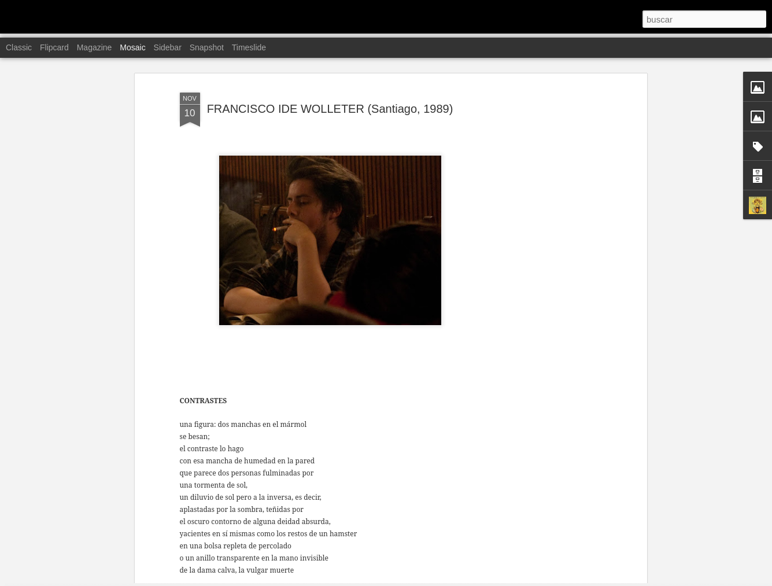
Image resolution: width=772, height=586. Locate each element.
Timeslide (249, 47)
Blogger (431, 579)
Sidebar (168, 47)
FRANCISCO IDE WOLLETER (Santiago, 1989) (330, 68)
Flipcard (54, 47)
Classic (19, 47)
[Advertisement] (544, 229)
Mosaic (132, 47)
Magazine (94, 47)
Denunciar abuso (469, 579)
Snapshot (207, 47)
